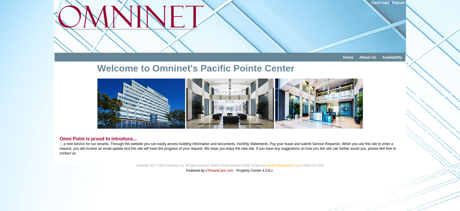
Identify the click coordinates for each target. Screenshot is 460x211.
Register (398, 2)
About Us (367, 57)
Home (348, 57)
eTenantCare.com (220, 171)
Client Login (380, 2)
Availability (392, 57)
